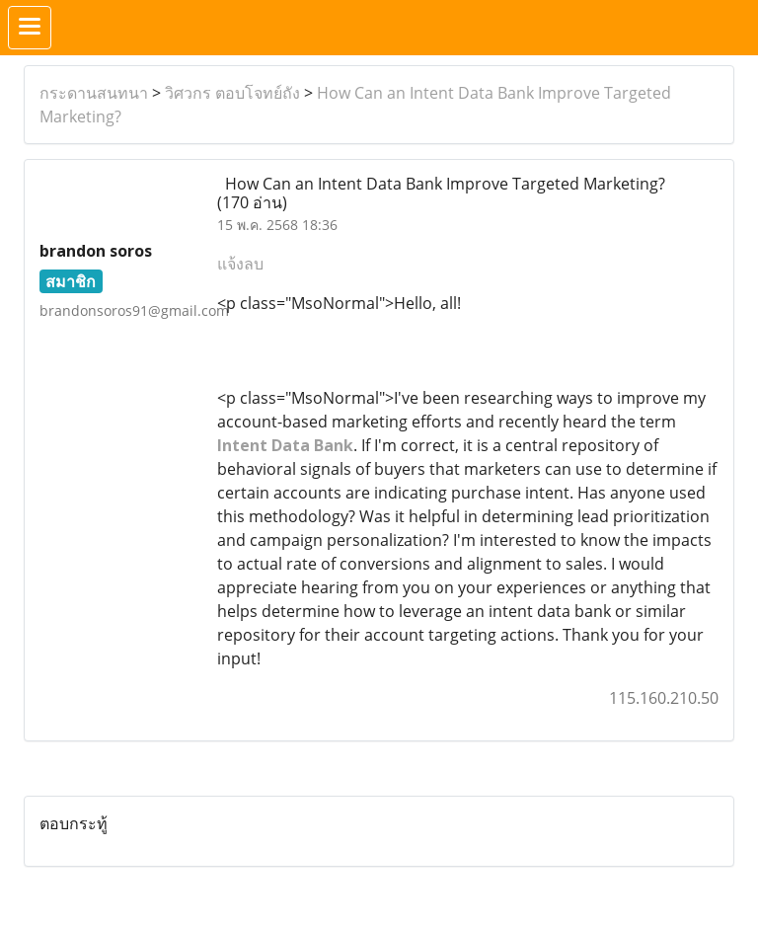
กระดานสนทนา (93, 93)
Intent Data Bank (285, 445)
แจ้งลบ (240, 263)
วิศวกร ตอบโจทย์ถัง (232, 93)
